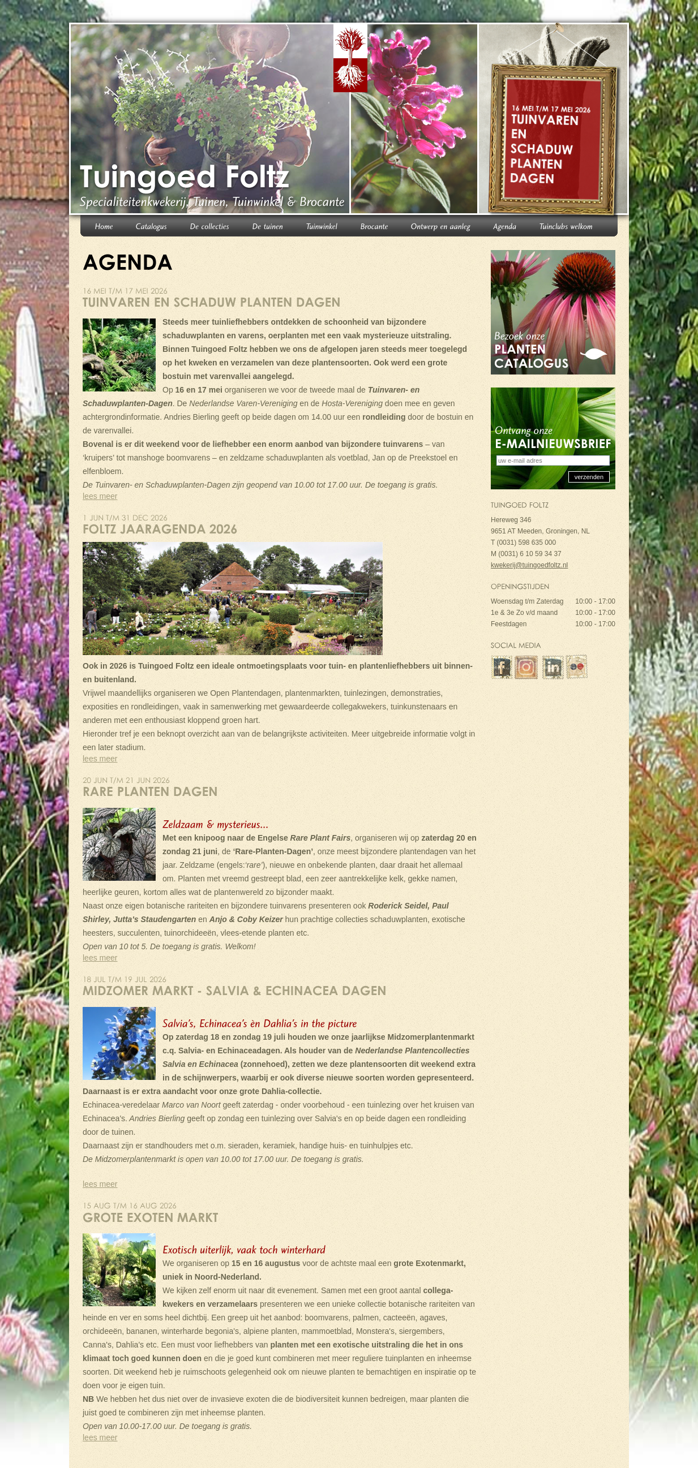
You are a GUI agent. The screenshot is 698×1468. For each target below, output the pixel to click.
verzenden (589, 476)
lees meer (100, 496)
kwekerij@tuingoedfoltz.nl (529, 565)
